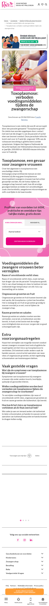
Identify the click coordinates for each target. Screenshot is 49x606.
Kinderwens (11, 558)
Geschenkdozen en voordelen (18, 554)
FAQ (7, 586)
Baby (8, 569)
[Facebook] (18, 540)
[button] (6, 600)
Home (6, 21)
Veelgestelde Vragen (15, 573)
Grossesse (13, 21)
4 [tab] (28, 520)
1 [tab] (20, 520)
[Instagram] (25, 540)
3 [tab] (26, 520)
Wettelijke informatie (25, 586)
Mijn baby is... (35, 222)
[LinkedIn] (31, 540)
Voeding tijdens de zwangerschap (30, 21)
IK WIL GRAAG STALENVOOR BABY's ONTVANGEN (24, 591)
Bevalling (10, 565)
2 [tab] (23, 520)
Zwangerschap (12, 561)
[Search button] (46, 4)
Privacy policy (38, 586)
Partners (13, 586)
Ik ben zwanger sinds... (13, 222)
